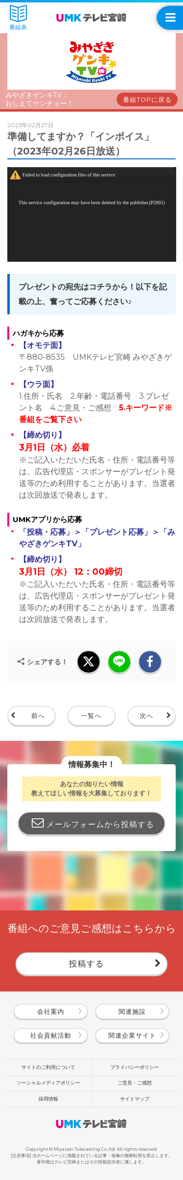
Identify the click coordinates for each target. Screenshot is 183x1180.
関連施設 (132, 1011)
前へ (38, 715)
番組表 (18, 18)
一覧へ (91, 715)
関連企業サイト (132, 1035)
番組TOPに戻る (147, 99)
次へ (146, 715)
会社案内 (50, 1011)
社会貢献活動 (50, 1035)
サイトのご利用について (48, 1067)
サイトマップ (134, 1099)
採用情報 (48, 1099)
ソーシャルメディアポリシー (48, 1083)
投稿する (86, 963)
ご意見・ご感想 (135, 1083)
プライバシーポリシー (134, 1067)
